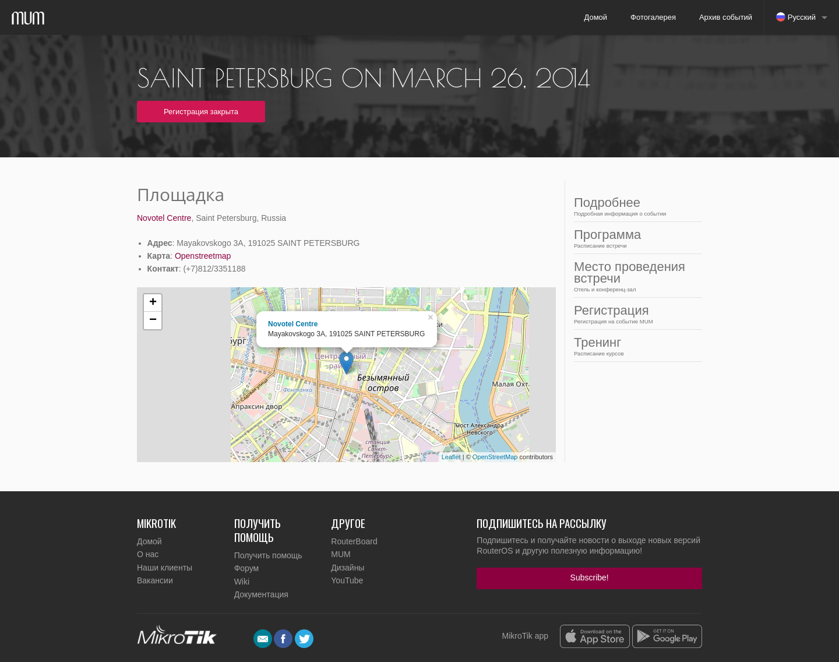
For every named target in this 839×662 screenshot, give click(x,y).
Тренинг (634, 346)
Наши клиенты (164, 567)
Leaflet (451, 456)
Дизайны (347, 567)
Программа (634, 238)
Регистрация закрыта (201, 111)
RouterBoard (354, 541)
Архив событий (725, 17)
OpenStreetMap (495, 456)
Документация (261, 594)
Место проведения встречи (634, 276)
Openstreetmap (203, 255)
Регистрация (634, 314)
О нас (147, 554)
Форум (246, 568)
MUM (340, 554)
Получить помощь (268, 555)
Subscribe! (589, 577)
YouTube (347, 580)
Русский (796, 17)
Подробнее (634, 206)
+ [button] (153, 303)
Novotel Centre (164, 218)
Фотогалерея (653, 17)
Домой (595, 17)
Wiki (241, 581)
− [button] (153, 320)
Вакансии (155, 580)
